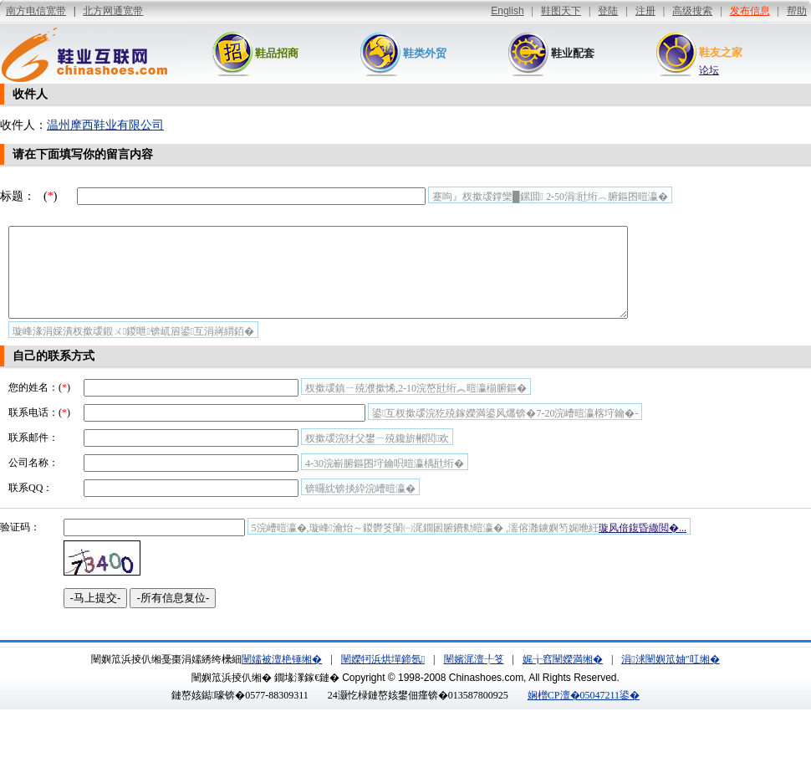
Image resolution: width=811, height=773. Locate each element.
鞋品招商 (276, 53)
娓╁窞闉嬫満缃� (563, 677)
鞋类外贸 (424, 53)
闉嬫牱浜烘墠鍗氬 (383, 677)
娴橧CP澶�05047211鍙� (584, 713)
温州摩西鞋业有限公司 (105, 125)
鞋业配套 (572, 53)
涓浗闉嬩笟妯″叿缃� (670, 677)
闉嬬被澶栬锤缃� (282, 677)
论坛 (709, 70)
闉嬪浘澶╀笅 (474, 677)
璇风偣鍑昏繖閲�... (642, 545)
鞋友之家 (720, 52)
